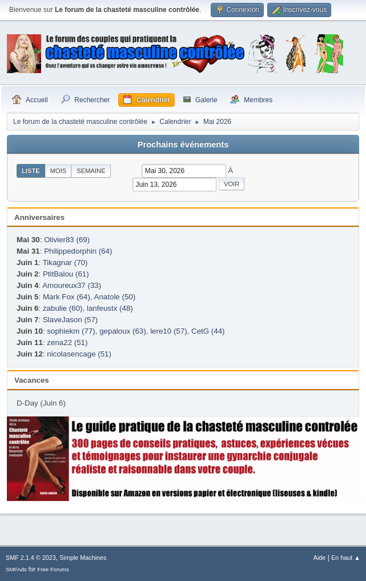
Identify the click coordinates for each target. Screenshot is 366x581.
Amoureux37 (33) (71, 285)
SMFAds (16, 569)
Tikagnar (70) (65, 262)
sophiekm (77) (71, 331)
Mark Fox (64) (66, 296)
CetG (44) (208, 331)
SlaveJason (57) (70, 319)
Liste (31, 170)
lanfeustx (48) (110, 308)
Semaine (91, 170)
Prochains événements (183, 144)
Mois (58, 170)
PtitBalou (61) (66, 274)
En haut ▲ (345, 557)
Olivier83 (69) (67, 239)
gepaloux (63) (122, 331)
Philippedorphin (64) (78, 251)
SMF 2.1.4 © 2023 (31, 557)
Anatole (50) (115, 296)
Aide (319, 557)
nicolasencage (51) (79, 354)
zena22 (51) (67, 342)
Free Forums (53, 569)
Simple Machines (82, 557)
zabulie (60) (63, 308)
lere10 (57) (168, 331)
